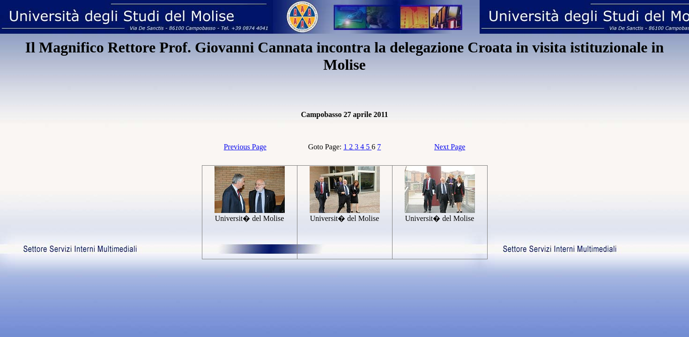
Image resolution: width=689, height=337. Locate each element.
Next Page (449, 147)
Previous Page (245, 147)
